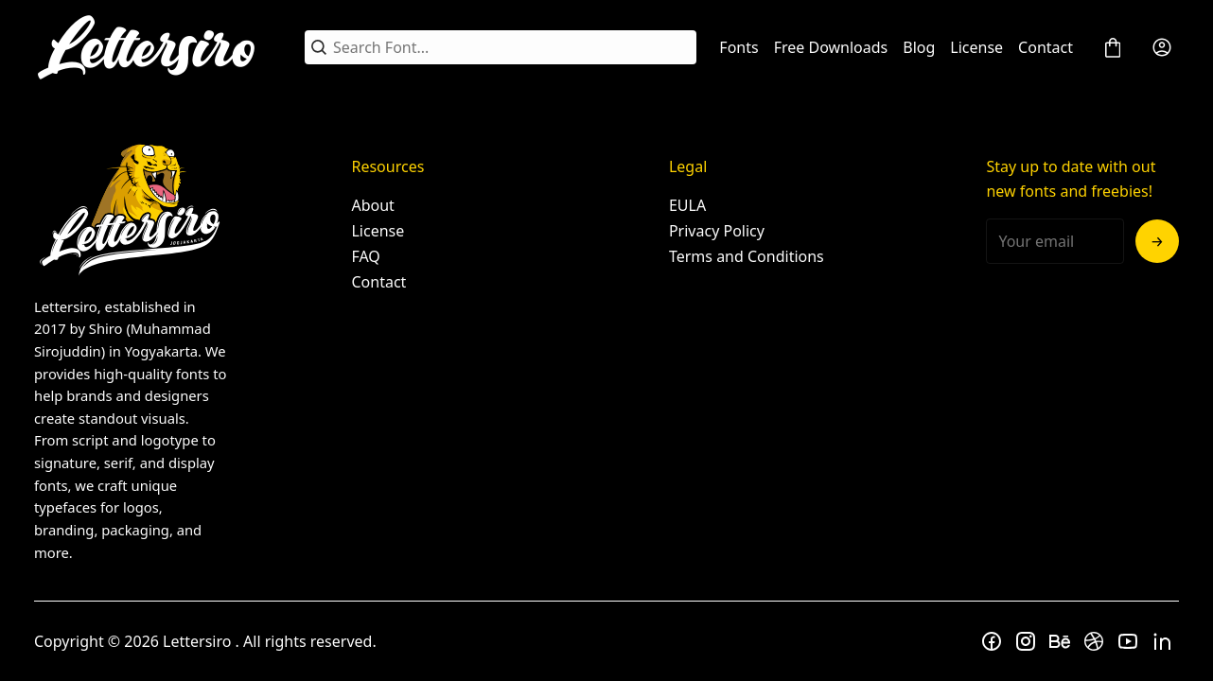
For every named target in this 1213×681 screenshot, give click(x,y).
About (372, 205)
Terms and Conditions (746, 256)
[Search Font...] (511, 47)
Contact (1045, 47)
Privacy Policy (717, 230)
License (976, 47)
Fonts (738, 47)
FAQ (365, 256)
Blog (919, 47)
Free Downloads (831, 47)
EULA (687, 205)
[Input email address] (1055, 241)
